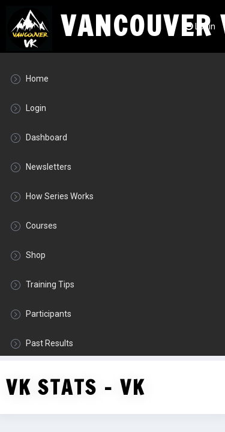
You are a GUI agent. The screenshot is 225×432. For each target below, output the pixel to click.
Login (200, 26)
